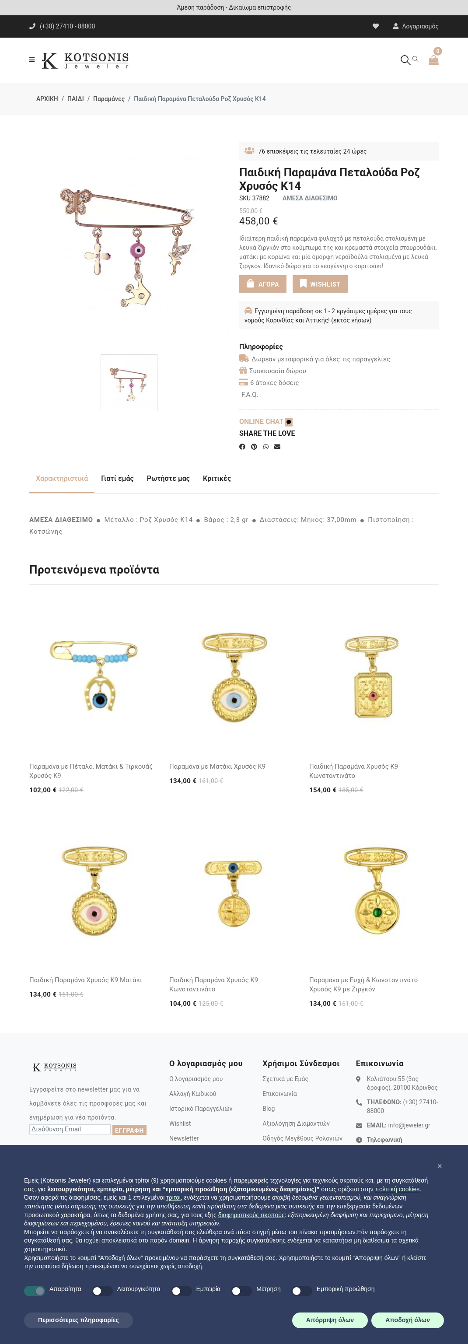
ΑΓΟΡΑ (263, 283)
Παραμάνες (109, 98)
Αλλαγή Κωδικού (192, 1093)
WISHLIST (320, 283)
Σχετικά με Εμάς (285, 1078)
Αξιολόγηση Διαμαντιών (296, 1123)
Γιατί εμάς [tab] (117, 478)
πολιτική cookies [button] (397, 1189)
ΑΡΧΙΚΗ (47, 98)
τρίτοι (173, 1197)
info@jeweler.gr (409, 1125)
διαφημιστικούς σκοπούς (251, 1214)
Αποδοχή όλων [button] (407, 1319)
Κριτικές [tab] (217, 478)
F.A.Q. (249, 395)
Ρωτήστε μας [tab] (168, 478)
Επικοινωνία (279, 1093)
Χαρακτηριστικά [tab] (62, 478)
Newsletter (184, 1138)
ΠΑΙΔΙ (75, 98)
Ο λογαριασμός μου (196, 1078)
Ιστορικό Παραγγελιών (201, 1108)
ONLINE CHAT (266, 421)
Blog (268, 1108)
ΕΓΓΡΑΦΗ (129, 1130)
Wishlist (180, 1123)
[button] (440, 1166)
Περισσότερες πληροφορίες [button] (78, 1319)
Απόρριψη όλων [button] (330, 1319)
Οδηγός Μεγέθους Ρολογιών (302, 1138)
